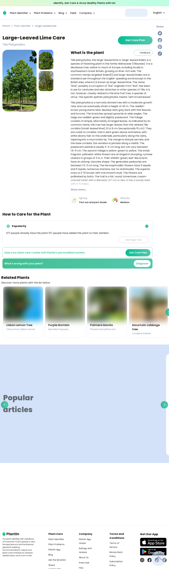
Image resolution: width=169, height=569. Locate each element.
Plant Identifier (22, 25)
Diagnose (142, 263)
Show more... (79, 189)
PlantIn (6, 25)
